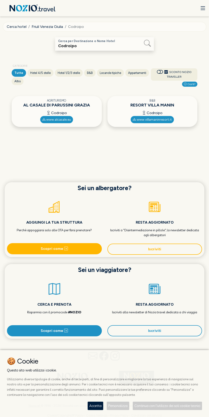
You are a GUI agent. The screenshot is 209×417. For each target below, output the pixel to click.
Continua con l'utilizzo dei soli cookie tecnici (167, 406)
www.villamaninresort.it (152, 120)
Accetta (95, 406)
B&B (90, 73)
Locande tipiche (110, 73)
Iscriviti (154, 249)
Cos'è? (190, 84)
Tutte (18, 73)
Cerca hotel (17, 26)
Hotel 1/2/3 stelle (69, 73)
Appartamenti (137, 73)
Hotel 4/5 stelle (40, 73)
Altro (17, 81)
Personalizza (118, 406)
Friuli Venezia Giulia (47, 26)
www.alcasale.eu (56, 120)
